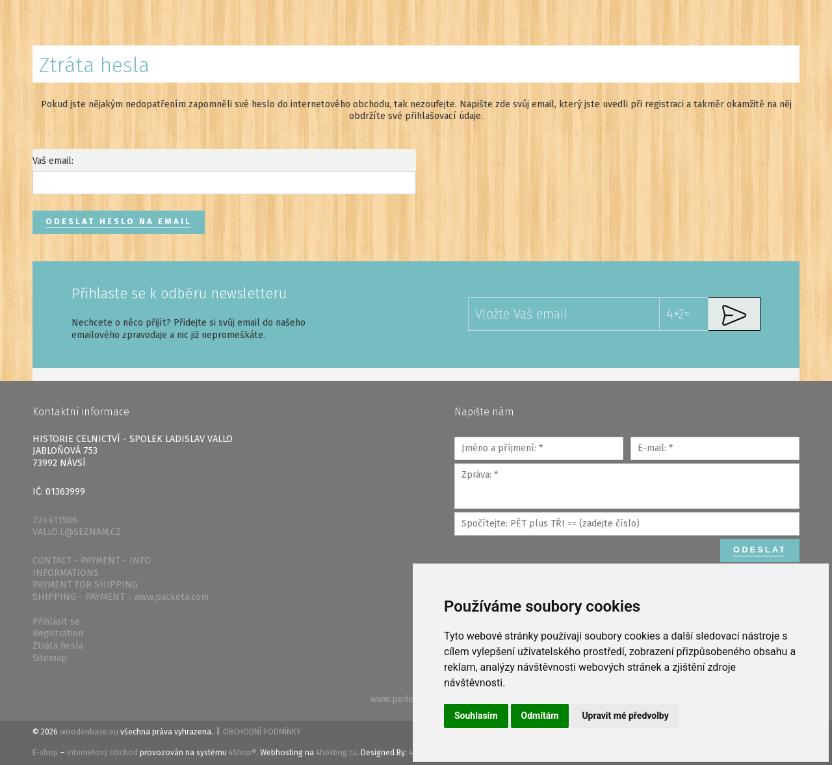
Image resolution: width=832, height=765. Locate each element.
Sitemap (49, 658)
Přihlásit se (56, 621)
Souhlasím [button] (476, 715)
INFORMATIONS (65, 572)
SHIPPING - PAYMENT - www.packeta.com (120, 597)
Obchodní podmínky (262, 731)
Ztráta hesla (57, 645)
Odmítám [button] (540, 715)
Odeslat (759, 549)
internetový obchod (102, 752)
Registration (57, 633)
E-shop (45, 752)
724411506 (54, 520)
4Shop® (242, 752)
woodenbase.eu (89, 731)
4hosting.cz (336, 752)
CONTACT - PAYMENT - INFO (91, 560)
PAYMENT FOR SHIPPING (85, 584)
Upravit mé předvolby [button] (625, 715)
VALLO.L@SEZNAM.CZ (76, 532)
